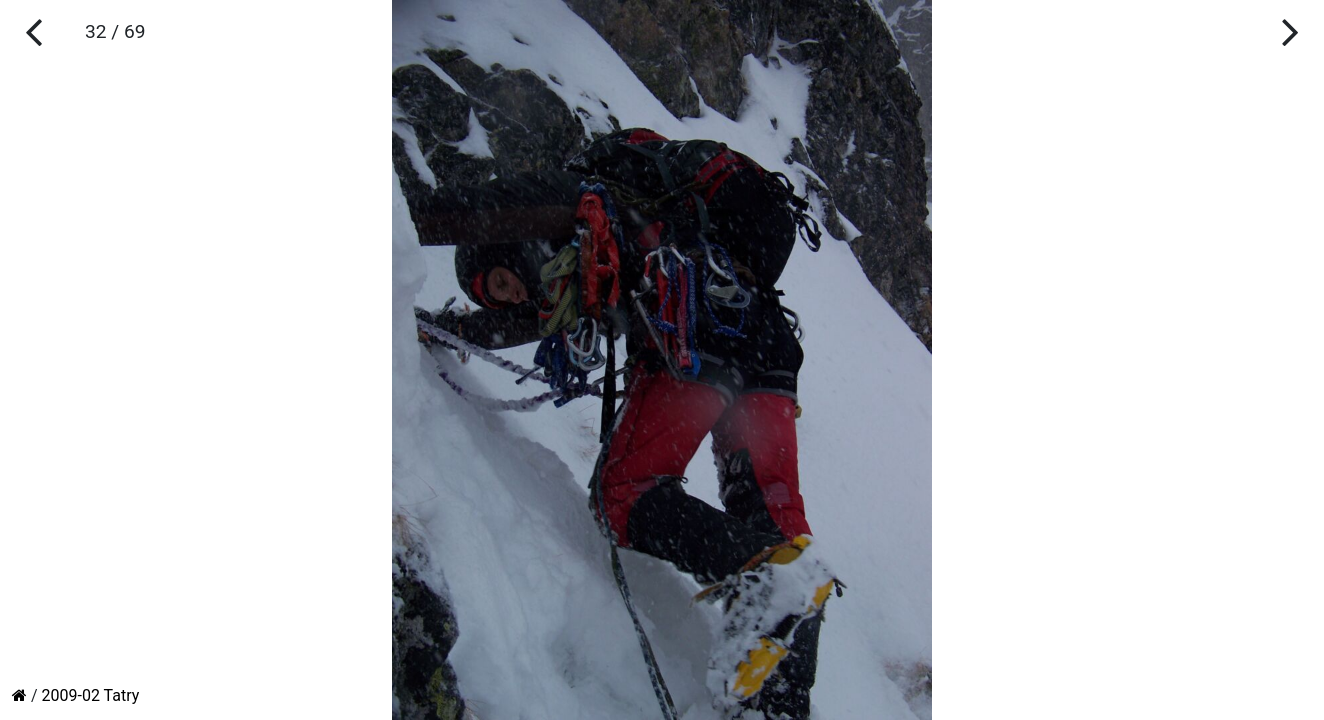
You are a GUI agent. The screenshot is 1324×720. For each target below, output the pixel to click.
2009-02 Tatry (91, 695)
